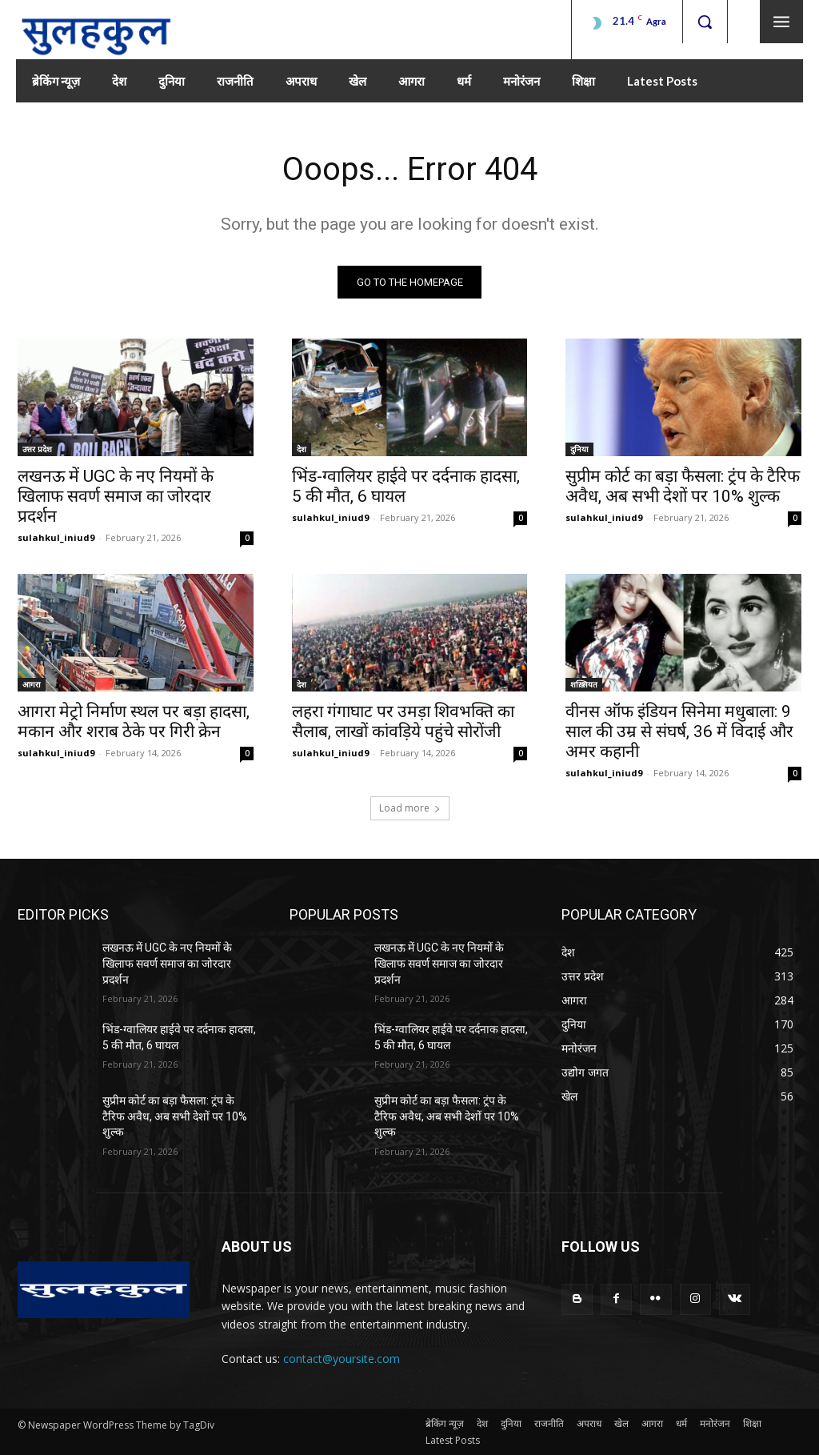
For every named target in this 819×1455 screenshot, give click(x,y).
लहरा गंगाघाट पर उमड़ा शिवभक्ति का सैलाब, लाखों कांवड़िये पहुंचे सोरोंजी (403, 722)
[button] (704, 21)
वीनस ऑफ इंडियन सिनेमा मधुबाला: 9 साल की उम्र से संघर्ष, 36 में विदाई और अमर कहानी (679, 732)
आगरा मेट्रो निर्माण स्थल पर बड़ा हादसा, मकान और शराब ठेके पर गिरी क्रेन (134, 722)
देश (301, 449)
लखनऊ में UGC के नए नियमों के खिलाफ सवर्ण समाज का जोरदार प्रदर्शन (116, 497)
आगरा (31, 685)
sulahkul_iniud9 (56, 538)
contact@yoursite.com (341, 1359)
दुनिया (579, 449)
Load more (410, 809)
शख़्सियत (583, 685)
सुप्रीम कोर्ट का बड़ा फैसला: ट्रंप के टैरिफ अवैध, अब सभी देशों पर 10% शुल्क (682, 487)
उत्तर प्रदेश (37, 449)
